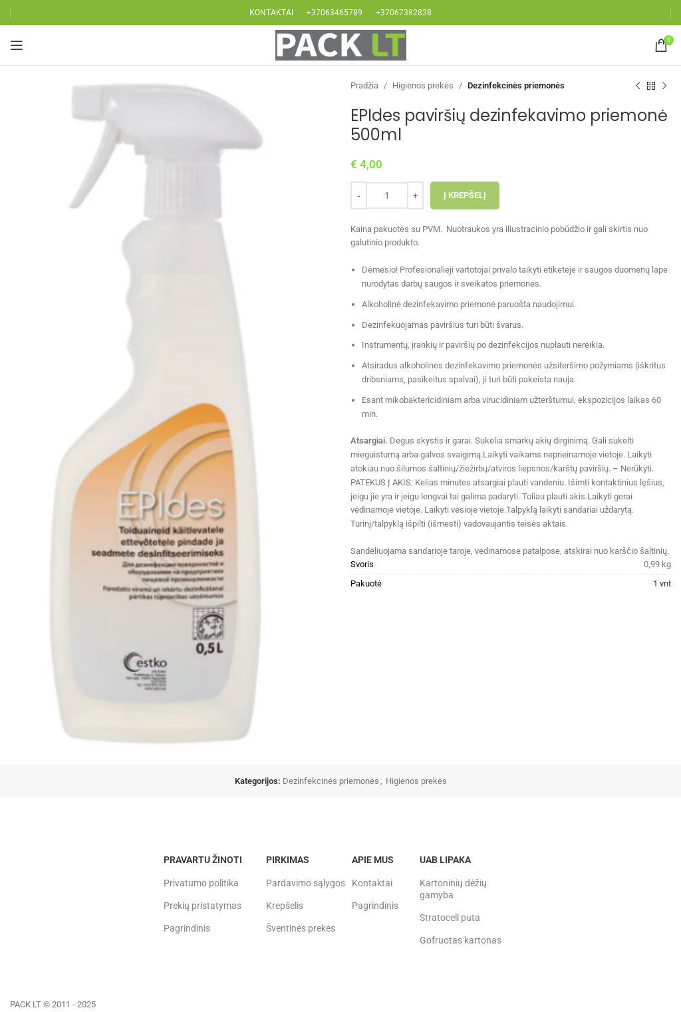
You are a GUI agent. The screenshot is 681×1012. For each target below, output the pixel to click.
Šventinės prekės (300, 928)
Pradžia (364, 85)
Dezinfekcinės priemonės (516, 85)
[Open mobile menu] (16, 45)
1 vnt (662, 583)
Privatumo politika (201, 883)
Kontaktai (372, 883)
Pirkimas (287, 859)
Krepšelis (284, 905)
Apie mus (373, 859)
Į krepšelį (465, 195)
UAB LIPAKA (445, 859)
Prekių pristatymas (202, 905)
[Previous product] (637, 85)
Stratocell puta (450, 917)
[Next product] (664, 85)
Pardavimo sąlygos (305, 883)
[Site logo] (340, 44)
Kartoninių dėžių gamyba (453, 889)
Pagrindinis (187, 928)
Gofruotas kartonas (460, 940)
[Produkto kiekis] (387, 195)
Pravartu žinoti (203, 859)
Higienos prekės (423, 85)
